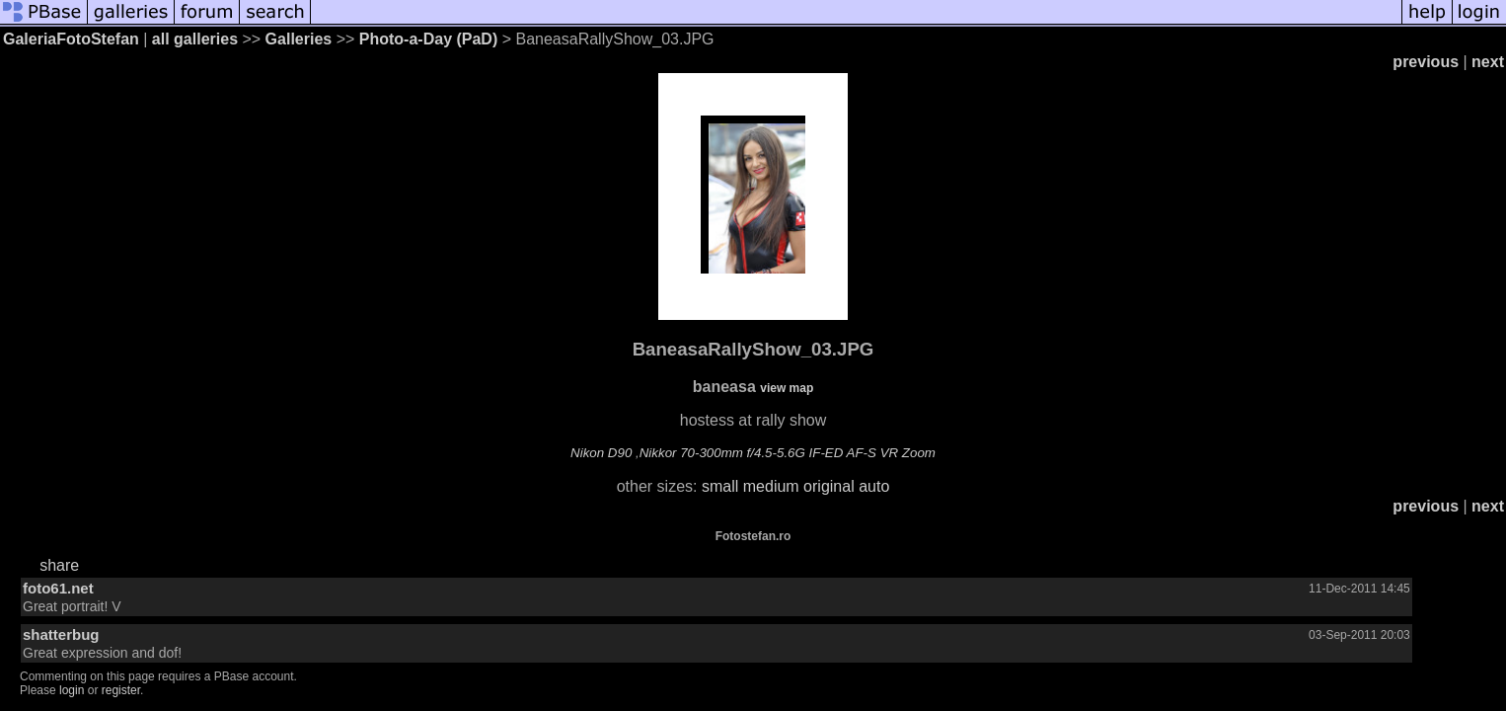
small (720, 486)
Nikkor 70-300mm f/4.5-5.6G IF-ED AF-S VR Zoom (788, 452)
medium (771, 486)
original (829, 486)
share (59, 565)
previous (1426, 61)
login (71, 690)
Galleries (299, 39)
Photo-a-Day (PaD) (428, 39)
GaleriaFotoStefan (71, 39)
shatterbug (61, 634)
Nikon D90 (601, 452)
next (1487, 61)
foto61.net (58, 588)
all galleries (195, 39)
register (121, 690)
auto (874, 486)
